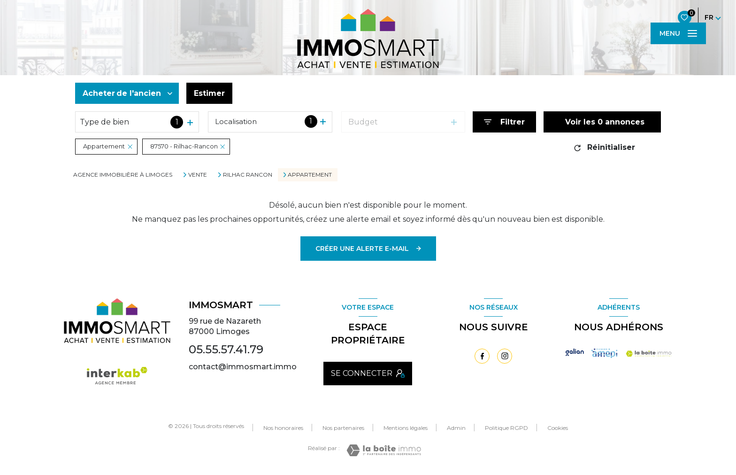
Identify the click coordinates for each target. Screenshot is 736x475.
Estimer (209, 93)
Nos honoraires (283, 427)
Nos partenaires (343, 427)
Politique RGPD (506, 427)
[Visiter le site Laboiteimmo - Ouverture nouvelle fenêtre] (384, 450)
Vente (197, 175)
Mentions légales (405, 427)
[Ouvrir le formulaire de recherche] (504, 121)
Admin (456, 427)
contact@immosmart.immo (243, 366)
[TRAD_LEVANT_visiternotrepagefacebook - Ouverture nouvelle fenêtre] (482, 356)
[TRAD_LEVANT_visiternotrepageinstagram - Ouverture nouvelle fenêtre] (504, 356)
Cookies (557, 428)
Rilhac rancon (247, 175)
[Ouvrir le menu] (678, 33)
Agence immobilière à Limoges (122, 174)
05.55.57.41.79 (226, 349)
